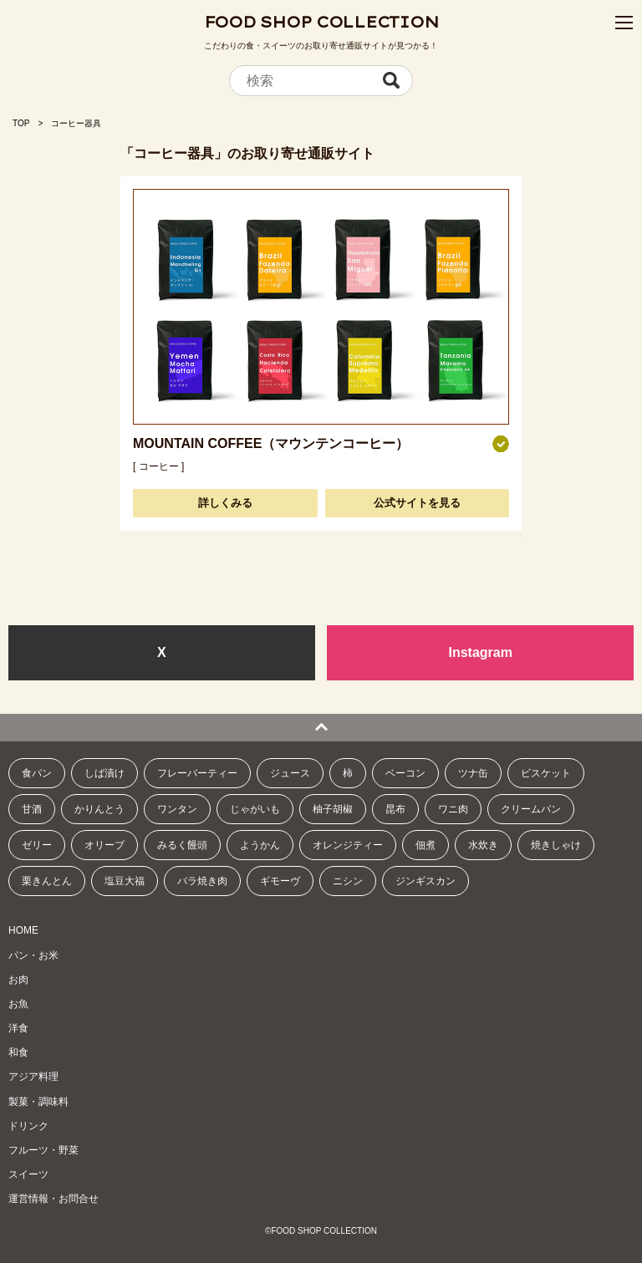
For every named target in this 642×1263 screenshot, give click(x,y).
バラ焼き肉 (202, 881)
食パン (37, 773)
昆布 (395, 809)
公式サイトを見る (417, 503)
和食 (18, 1052)
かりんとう (99, 809)
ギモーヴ (280, 881)
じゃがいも (255, 809)
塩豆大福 (124, 881)
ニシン (348, 881)
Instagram (480, 652)
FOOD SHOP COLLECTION (321, 22)
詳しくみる (225, 503)
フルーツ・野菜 (43, 1150)
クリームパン (531, 809)
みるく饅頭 (182, 845)
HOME (23, 930)
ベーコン (405, 773)
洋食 (18, 1028)
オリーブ (104, 845)
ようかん (260, 845)
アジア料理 (33, 1076)
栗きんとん (47, 881)
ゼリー (37, 845)
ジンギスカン (425, 881)
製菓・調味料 (38, 1102)
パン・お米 (33, 955)
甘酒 (32, 809)
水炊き (483, 845)
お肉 (18, 979)
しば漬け (104, 773)
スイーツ (28, 1174)
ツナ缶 (473, 773)
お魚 (18, 1004)
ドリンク (28, 1126)
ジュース (290, 773)
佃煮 (425, 845)
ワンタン (177, 809)
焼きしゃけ (556, 845)
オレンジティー (348, 845)
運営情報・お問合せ (53, 1198)
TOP (21, 123)
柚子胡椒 (333, 809)
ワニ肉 (453, 809)
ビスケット (546, 773)
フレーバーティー (197, 773)
